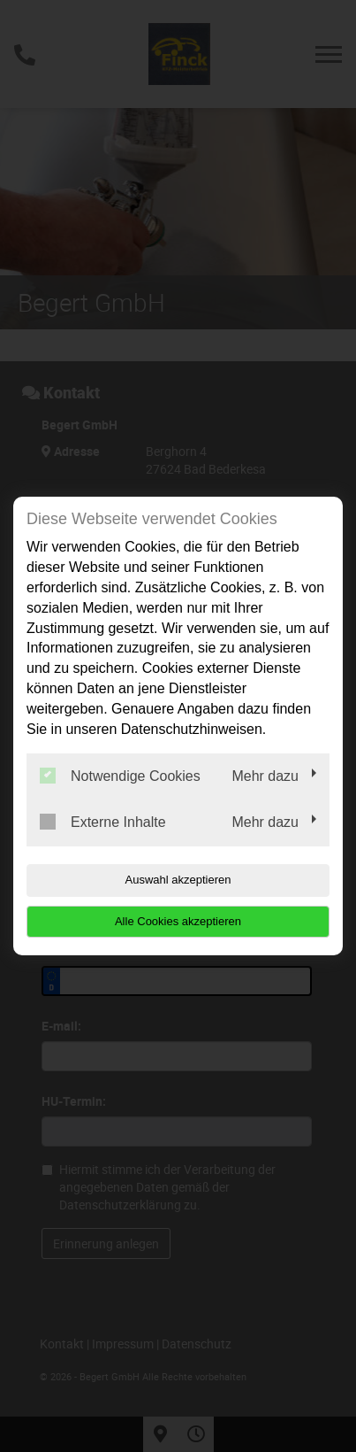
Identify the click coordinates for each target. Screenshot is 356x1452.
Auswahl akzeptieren (178, 879)
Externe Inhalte (103, 822)
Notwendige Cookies (120, 776)
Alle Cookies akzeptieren (178, 921)
